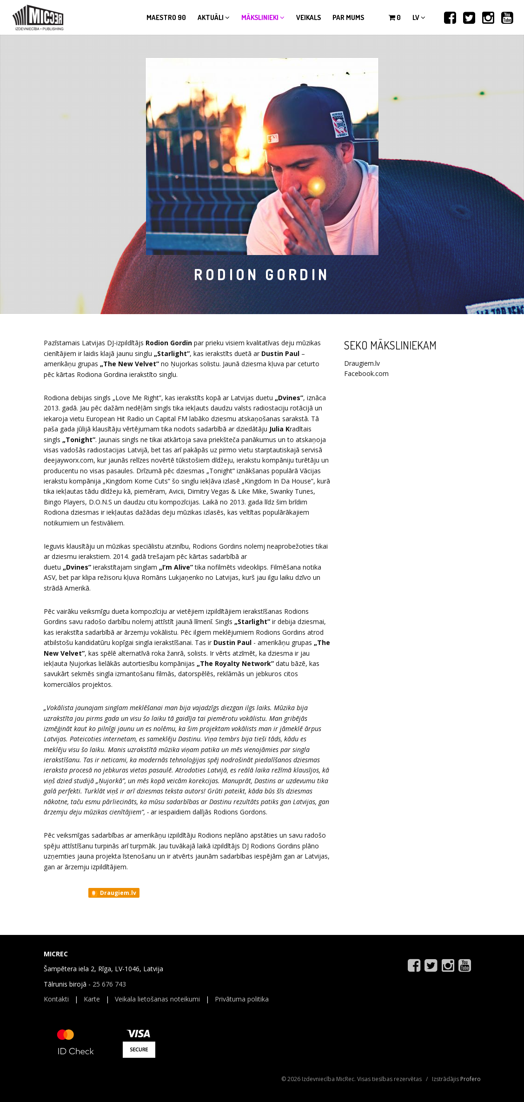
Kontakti (56, 998)
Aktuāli (214, 17)
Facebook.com (366, 373)
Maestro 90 (166, 17)
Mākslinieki (263, 17)
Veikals (308, 17)
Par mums (348, 17)
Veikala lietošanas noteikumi (157, 998)
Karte (92, 998)
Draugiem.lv (113, 893)
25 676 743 (109, 984)
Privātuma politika (242, 998)
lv (418, 17)
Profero (470, 1079)
